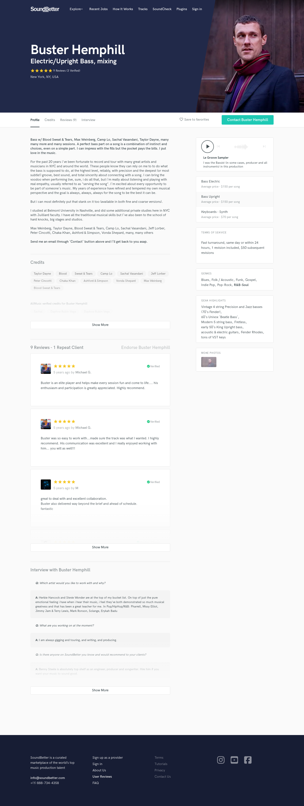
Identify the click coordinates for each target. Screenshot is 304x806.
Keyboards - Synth (214, 212)
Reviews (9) (68, 120)
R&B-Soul (241, 285)
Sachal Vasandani (131, 273)
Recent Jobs (98, 9)
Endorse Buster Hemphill (145, 347)
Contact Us (163, 777)
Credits (50, 120)
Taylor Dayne (42, 273)
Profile (34, 120)
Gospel (250, 280)
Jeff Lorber (158, 273)
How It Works (123, 9)
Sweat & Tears (83, 273)
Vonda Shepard (126, 281)
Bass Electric (210, 182)
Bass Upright (210, 197)
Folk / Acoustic (222, 280)
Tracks (143, 9)
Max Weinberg (153, 281)
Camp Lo (106, 273)
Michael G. (83, 372)
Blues (205, 280)
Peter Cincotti (43, 281)
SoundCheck (162, 9)
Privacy (160, 770)
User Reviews (102, 777)
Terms (159, 758)
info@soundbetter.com (47, 778)
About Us (99, 770)
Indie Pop (208, 285)
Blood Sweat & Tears (47, 288)
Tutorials (161, 764)
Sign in (197, 9)
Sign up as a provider (107, 758)
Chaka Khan (68, 281)
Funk (239, 280)
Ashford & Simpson (96, 281)
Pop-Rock (224, 285)
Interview (88, 120)
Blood (63, 273)
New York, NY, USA (44, 77)
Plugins (181, 9)
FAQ (95, 783)
